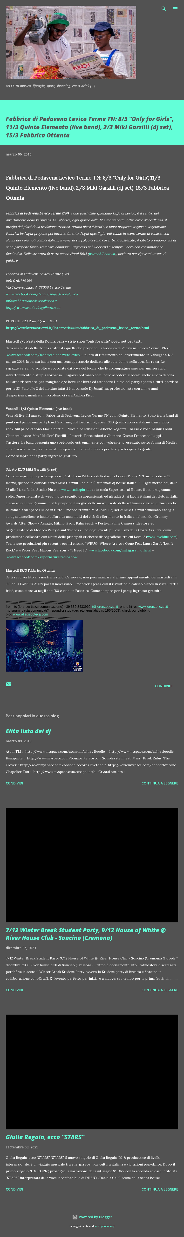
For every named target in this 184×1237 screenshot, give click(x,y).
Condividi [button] (163, 686)
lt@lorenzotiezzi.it (104, 607)
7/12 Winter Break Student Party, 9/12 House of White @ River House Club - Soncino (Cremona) (86, 934)
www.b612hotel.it (102, 254)
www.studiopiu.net (76, 489)
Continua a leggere (160, 783)
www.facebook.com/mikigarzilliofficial (120, 550)
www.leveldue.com (161, 537)
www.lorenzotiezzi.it (153, 607)
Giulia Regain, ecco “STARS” (45, 1137)
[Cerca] (164, 9)
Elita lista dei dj (28, 731)
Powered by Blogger (92, 1217)
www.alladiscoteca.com (30, 614)
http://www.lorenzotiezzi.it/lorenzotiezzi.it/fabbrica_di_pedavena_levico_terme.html (77, 328)
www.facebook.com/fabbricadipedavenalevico (43, 355)
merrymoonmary (105, 1226)
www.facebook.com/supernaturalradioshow (42, 557)
